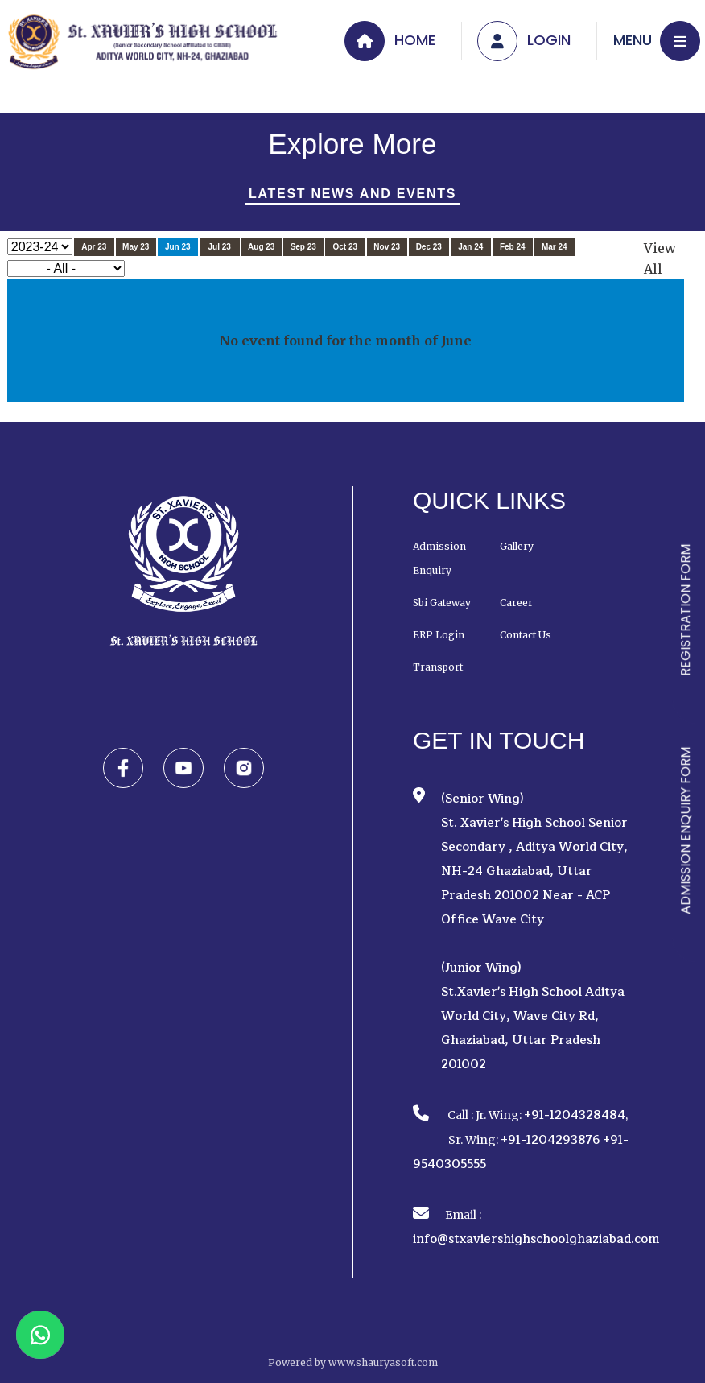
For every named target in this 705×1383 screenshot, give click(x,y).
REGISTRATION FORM (685, 610)
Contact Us (525, 635)
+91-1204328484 (574, 1115)
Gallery (517, 546)
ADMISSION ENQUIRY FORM (685, 830)
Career (516, 603)
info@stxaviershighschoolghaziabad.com (536, 1239)
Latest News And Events (352, 193)
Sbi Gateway (442, 603)
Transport (438, 667)
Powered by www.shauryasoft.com (353, 1362)
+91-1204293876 (550, 1140)
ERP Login (438, 635)
